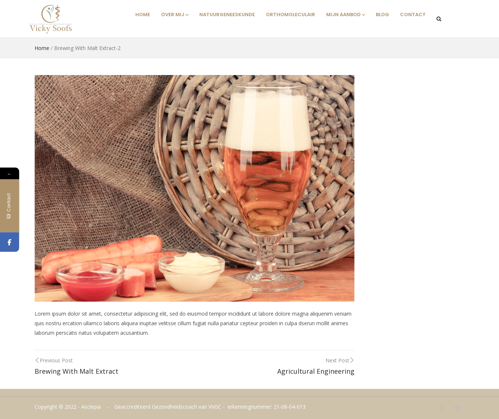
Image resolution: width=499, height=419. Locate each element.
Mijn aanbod (345, 14)
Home (142, 14)
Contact (413, 14)
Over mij (174, 14)
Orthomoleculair (290, 14)
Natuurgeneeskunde (227, 14)
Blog (382, 14)
